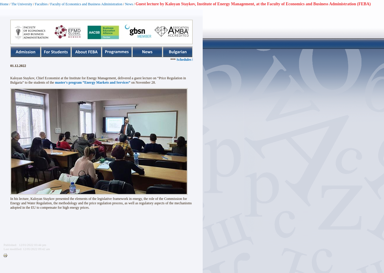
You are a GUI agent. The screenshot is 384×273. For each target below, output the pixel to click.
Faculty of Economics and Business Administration (86, 4)
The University (21, 4)
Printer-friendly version (7, 255)
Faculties (41, 4)
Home (4, 4)
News (129, 4)
